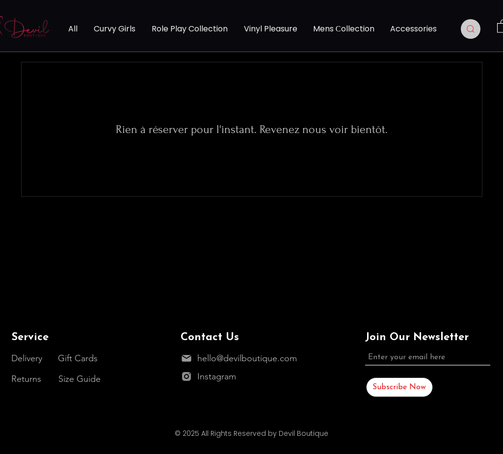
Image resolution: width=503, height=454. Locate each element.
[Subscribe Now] (399, 387)
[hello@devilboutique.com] (241, 358)
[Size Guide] (81, 379)
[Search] (470, 29)
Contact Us (210, 337)
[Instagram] (231, 376)
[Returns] (29, 379)
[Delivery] (27, 358)
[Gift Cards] (80, 358)
